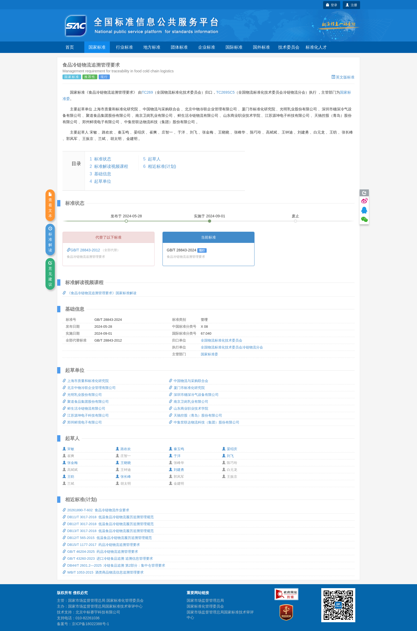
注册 (351, 5)
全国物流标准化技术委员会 (221, 340)
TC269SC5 (225, 92)
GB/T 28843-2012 (84, 250)
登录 (331, 5)
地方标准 (151, 47)
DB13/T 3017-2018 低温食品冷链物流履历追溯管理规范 (108, 531)
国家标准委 (209, 354)
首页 (69, 47)
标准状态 (102, 159)
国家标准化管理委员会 (205, 606)
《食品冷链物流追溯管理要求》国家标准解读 (99, 293)
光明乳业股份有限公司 (82, 395)
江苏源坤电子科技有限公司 (85, 415)
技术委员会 (288, 47)
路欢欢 (123, 449)
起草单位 (102, 181)
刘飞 (228, 456)
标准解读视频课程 (111, 166)
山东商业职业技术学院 (188, 408)
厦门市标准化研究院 (187, 388)
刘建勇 (176, 470)
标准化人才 (316, 47)
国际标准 (234, 47)
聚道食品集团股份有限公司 (85, 402)
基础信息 (102, 174)
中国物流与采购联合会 (188, 381)
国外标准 (261, 47)
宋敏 (68, 449)
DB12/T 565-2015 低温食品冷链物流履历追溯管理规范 (107, 538)
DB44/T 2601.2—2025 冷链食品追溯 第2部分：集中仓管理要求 (113, 565)
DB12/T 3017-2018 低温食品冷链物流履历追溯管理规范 (108, 524)
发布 (126, 216)
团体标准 (179, 47)
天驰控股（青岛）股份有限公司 (195, 415)
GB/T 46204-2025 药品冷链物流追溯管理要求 (100, 552)
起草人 (154, 159)
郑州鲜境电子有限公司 (82, 422)
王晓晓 (123, 463)
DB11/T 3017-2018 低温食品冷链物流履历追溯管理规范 (108, 517)
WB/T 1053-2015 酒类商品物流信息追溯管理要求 (103, 572)
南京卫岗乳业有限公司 (188, 402)
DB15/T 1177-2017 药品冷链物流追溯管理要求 (101, 545)
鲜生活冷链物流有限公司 (83, 408)
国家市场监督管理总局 (205, 600)
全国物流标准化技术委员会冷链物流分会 (232, 347)
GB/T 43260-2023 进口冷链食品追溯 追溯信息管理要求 (107, 559)
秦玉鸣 (176, 449)
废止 (295, 216)
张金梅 (70, 463)
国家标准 (97, 47)
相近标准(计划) (162, 166)
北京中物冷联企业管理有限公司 (89, 388)
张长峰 (123, 477)
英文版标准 (343, 77)
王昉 (68, 477)
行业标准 (124, 47)
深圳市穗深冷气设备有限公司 (194, 395)
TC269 (147, 92)
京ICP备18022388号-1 (90, 624)
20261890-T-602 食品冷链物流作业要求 (95, 510)
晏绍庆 (229, 449)
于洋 (175, 456)
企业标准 (206, 47)
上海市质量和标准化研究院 (85, 381)
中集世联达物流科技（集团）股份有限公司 (204, 422)
